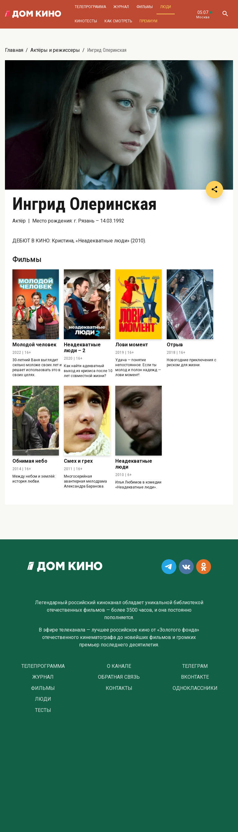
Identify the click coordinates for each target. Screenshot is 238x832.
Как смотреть (118, 21)
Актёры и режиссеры (55, 50)
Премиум (148, 21)
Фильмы (144, 7)
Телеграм (195, 666)
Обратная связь (119, 677)
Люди (165, 7)
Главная (14, 50)
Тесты (43, 710)
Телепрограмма (90, 7)
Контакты (119, 688)
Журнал (121, 7)
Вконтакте (195, 677)
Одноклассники (195, 688)
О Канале (119, 666)
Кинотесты (86, 21)
